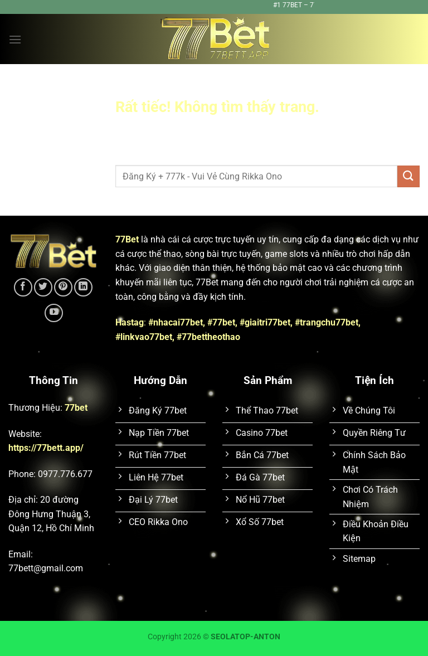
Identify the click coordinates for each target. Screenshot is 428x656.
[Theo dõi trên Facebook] (23, 287)
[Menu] (15, 39)
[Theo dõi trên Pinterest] (63, 287)
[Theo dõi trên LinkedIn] (83, 287)
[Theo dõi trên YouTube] (54, 313)
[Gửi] (408, 176)
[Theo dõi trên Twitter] (43, 287)
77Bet (127, 239)
